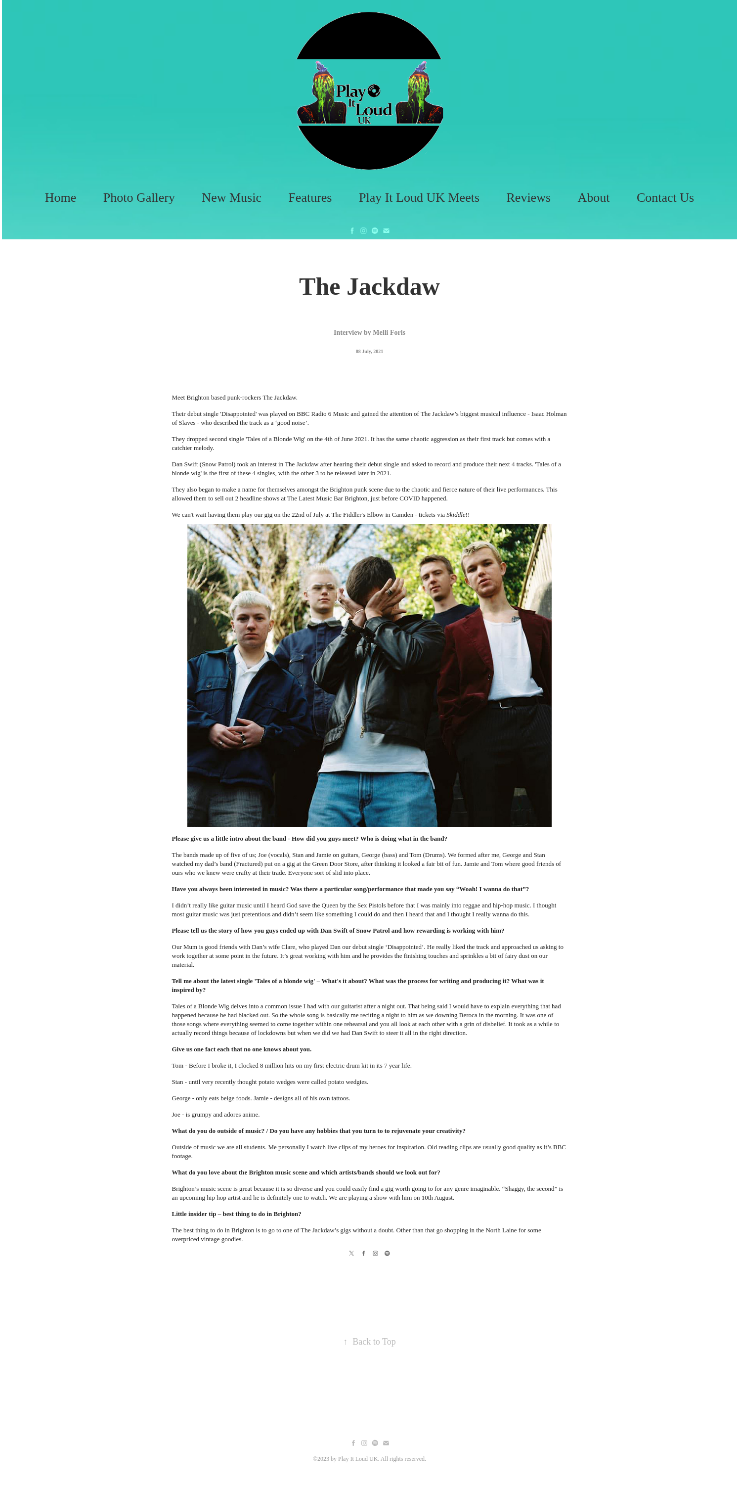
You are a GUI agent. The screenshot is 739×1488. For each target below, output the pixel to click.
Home (61, 197)
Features (310, 197)
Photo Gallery (139, 197)
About (594, 197)
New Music (231, 197)
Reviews (529, 197)
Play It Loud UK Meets (419, 197)
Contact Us (665, 197)
